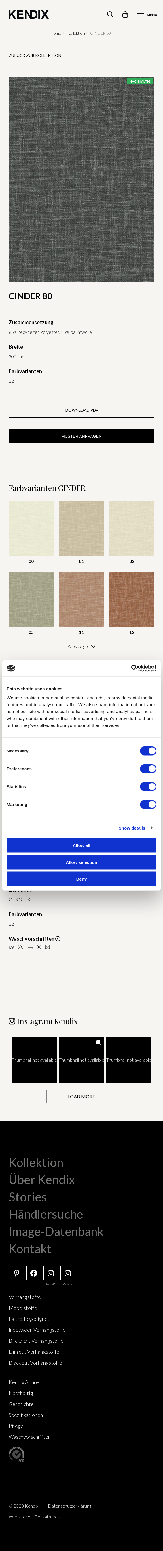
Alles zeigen (82, 646)
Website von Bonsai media (35, 1516)
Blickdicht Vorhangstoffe (36, 1340)
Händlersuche (46, 1214)
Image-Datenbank (56, 1231)
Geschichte (21, 1404)
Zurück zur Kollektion (35, 55)
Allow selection (81, 862)
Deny (81, 879)
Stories (28, 1197)
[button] (34, 1060)
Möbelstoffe (23, 1308)
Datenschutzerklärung (69, 1505)
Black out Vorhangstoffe (35, 1362)
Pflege (16, 1426)
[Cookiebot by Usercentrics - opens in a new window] (131, 668)
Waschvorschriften (30, 1437)
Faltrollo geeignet (29, 1319)
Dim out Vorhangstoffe (34, 1351)
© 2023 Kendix (23, 1505)
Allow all (81, 845)
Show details (132, 827)
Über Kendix (42, 1179)
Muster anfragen (81, 436)
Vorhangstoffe (25, 1297)
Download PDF (81, 410)
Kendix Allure (24, 1382)
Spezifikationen (26, 1415)
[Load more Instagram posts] (81, 1097)
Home (56, 33)
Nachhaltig (21, 1393)
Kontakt (30, 1248)
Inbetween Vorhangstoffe (37, 1330)
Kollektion (76, 33)
